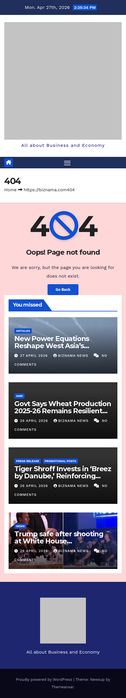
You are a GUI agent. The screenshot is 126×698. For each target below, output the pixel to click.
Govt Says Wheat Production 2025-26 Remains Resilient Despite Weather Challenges (63, 410)
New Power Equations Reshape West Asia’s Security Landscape (51, 345)
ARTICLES (23, 330)
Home (10, 189)
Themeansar (63, 687)
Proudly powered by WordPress (45, 679)
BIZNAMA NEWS (71, 356)
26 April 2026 (35, 421)
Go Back (63, 289)
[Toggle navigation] (67, 163)
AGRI (19, 395)
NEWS (20, 526)
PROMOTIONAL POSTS (60, 461)
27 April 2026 (34, 356)
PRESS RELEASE (27, 461)
